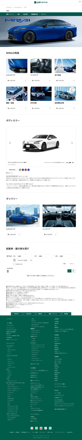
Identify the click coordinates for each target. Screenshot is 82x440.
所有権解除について (25, 432)
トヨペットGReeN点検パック (37, 385)
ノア (7, 357)
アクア (8, 348)
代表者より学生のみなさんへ (61, 353)
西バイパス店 (58, 363)
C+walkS (32, 338)
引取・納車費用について (35, 389)
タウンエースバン (34, 350)
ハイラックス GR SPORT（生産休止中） (39, 322)
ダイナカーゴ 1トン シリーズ (37, 345)
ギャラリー (44, 14)
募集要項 (57, 349)
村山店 (56, 369)
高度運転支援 (34, 14)
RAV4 (8, 404)
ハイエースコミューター (36, 360)
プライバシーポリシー (60, 432)
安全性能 (25, 14)
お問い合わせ (50, 432)
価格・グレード (10, 14)
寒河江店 (57, 367)
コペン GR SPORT (10, 417)
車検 (31, 395)
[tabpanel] (41, 31)
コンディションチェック (35, 398)
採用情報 (17, 432)
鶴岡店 (56, 374)
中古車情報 (8, 337)
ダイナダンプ (33, 349)
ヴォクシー (9, 359)
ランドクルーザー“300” (12, 406)
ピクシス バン (34, 334)
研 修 (56, 341)
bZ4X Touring (9, 398)
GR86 (32, 319)
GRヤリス (33, 321)
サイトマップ (42, 432)
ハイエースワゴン (10, 367)
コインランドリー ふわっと (61, 386)
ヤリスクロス (9, 400)
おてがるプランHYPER (11, 330)
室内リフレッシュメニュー (36, 400)
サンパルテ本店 (58, 359)
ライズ (8, 402)
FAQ (31, 406)
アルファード (9, 361)
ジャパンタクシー (34, 358)
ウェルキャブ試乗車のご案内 (12, 335)
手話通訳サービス (59, 397)
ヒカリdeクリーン (34, 391)
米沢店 (56, 376)
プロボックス (33, 354)
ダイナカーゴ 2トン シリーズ (37, 347)
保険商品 (32, 416)
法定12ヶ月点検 (34, 396)
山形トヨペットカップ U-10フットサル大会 (64, 404)
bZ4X (8, 396)
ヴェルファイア (10, 363)
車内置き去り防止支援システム (37, 387)
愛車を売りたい (33, 377)
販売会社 (57, 347)
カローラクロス (10, 384)
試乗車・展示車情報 (10, 332)
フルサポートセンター (35, 408)
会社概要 (57, 321)
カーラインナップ (10, 328)
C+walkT (32, 340)
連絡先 (56, 345)
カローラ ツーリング (11, 381)
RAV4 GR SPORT (34, 324)
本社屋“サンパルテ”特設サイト (61, 331)
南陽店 (56, 378)
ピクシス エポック (35, 330)
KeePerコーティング (35, 383)
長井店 (56, 380)
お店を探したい (33, 375)
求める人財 (57, 339)
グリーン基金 (57, 393)
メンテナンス (33, 393)
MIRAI (7, 11)
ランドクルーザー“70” (11, 410)
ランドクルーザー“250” (12, 408)
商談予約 (8, 333)
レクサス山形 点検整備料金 (36, 410)
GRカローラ (9, 419)
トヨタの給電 (33, 418)
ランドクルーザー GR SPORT (37, 326)
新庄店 (56, 370)
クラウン (8, 373)
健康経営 (57, 327)
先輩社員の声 (58, 343)
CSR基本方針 (69, 432)
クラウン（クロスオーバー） (13, 388)
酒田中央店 (57, 372)
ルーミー (8, 353)
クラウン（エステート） (12, 386)
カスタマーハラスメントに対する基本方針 (64, 329)
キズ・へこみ (33, 404)
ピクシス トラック (35, 332)
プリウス (8, 375)
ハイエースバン (34, 352)
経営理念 (57, 323)
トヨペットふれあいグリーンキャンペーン (64, 405)
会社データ (57, 351)
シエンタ (8, 365)
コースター (33, 356)
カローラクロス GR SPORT (12, 416)
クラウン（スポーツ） (11, 390)
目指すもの (57, 337)
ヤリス (8, 352)
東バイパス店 (58, 361)
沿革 (56, 325)
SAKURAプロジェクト (59, 402)
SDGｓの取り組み (59, 400)
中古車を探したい (34, 373)
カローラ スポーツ (11, 350)
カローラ (8, 371)
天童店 (56, 365)
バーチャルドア (9, 325)
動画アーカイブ (33, 421)
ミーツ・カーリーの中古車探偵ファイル (39, 370)
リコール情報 (35, 432)
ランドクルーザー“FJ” (11, 412)
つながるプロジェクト (59, 395)
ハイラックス (9, 392)
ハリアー (8, 394)
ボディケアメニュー (34, 402)
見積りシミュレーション (11, 339)
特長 (18, 14)
